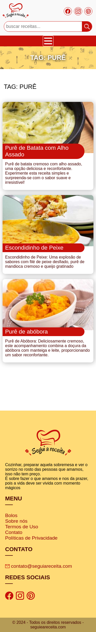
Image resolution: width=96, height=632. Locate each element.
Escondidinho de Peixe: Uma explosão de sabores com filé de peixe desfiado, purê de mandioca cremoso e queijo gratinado (44, 262)
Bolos (11, 515)
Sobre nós (16, 521)
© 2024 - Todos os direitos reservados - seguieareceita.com (48, 624)
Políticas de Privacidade (31, 538)
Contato (13, 532)
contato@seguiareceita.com (38, 566)
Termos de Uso (21, 526)
